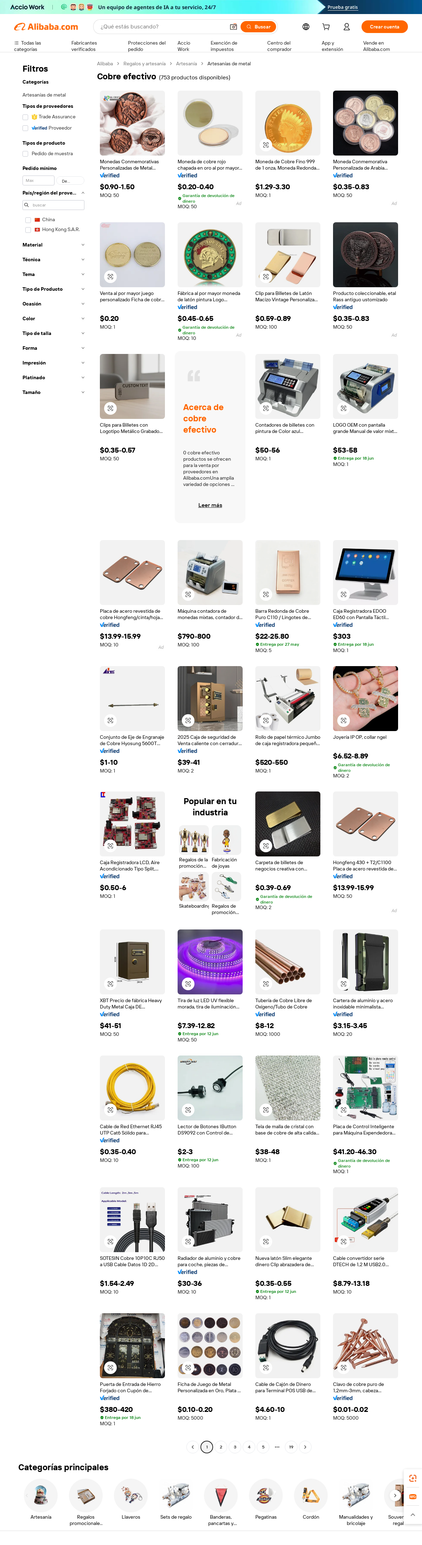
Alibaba (105, 63)
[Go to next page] (305, 1447)
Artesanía (186, 63)
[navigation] (53, 756)
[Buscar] (258, 26)
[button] (233, 26)
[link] (413, 1478)
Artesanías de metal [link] (229, 63)
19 (291, 1447)
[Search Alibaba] (162, 27)
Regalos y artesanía (144, 63)
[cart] (327, 28)
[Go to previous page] (192, 1447)
